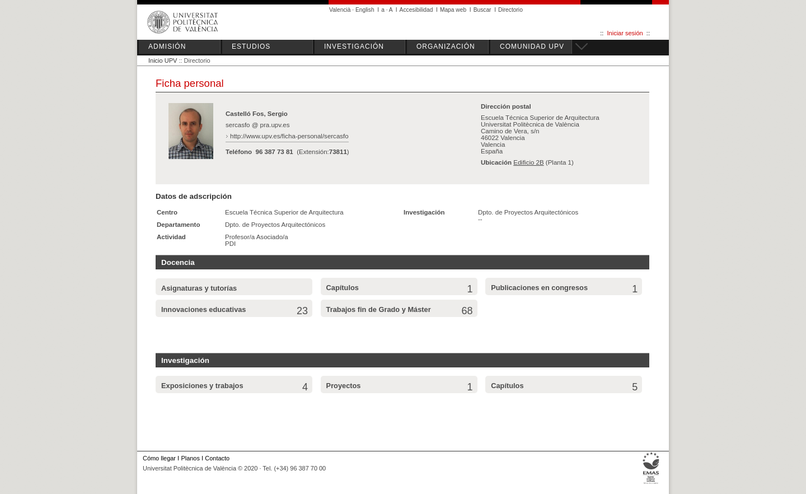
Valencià (340, 10)
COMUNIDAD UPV (532, 46)
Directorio (510, 10)
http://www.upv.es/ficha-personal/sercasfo (289, 136)
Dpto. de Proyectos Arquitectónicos (275, 224)
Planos (190, 458)
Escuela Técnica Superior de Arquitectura (284, 212)
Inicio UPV (162, 60)
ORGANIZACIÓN (445, 46)
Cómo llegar (159, 458)
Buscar (482, 10)
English (364, 10)
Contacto (217, 458)
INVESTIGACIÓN (354, 46)
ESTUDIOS (251, 46)
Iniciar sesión (625, 33)
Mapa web (453, 10)
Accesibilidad (416, 10)
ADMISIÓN (167, 46)
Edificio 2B (528, 162)
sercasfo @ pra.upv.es (258, 125)
